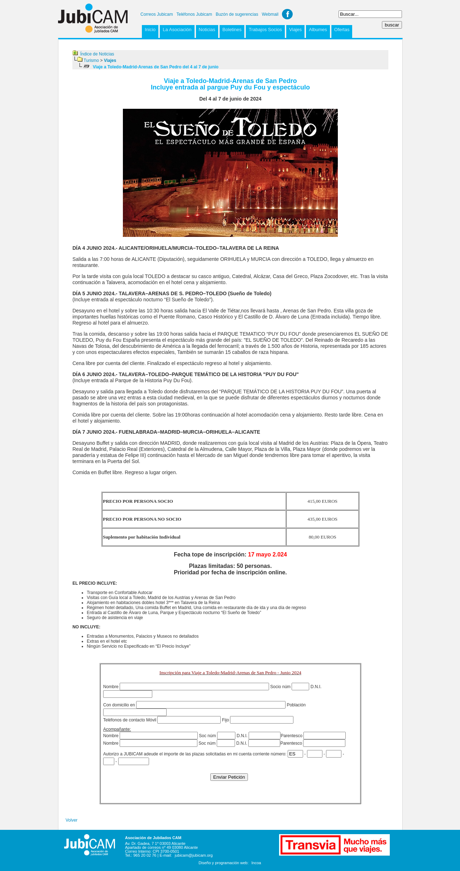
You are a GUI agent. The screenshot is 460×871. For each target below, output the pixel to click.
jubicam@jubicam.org (194, 855)
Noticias (207, 29)
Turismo (91, 60)
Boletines (231, 29)
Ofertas (342, 29)
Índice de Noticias (97, 54)
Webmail (270, 14)
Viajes (295, 29)
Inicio (150, 29)
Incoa (256, 863)
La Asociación (177, 29)
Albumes (318, 29)
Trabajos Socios (265, 29)
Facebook (287, 14)
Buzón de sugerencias (237, 14)
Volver (71, 820)
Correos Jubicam (156, 14)
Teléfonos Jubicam (194, 14)
